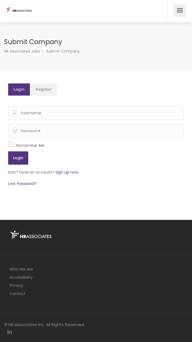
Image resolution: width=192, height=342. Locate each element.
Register (44, 89)
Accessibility (21, 277)
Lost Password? (22, 183)
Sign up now (66, 172)
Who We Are (21, 269)
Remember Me (30, 145)
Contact (18, 293)
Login (19, 89)
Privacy (16, 285)
